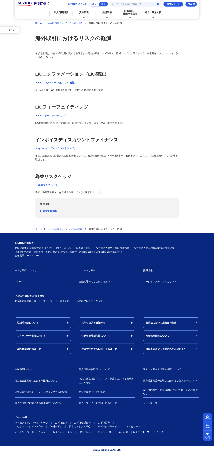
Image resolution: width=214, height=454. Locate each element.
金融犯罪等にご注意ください (94, 281)
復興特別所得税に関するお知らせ (99, 349)
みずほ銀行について (77, 4)
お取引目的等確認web (93, 322)
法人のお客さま (55, 23)
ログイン (207, 418)
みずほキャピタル (62, 432)
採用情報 (148, 270)
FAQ (190, 4)
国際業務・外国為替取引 (130, 12)
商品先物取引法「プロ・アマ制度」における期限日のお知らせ (106, 380)
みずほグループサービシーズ (148, 432)
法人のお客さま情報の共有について (162, 369)
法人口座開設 (61, 12)
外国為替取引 (76, 23)
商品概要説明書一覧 (25, 301)
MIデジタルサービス (108, 426)
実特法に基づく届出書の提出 (161, 322)
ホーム (38, 23)
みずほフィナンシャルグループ (31, 422)
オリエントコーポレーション (30, 432)
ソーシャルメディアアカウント (159, 281)
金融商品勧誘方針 (24, 369)
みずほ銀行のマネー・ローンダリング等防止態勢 (41, 392)
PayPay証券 (104, 432)
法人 (103, 4)
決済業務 (107, 12)
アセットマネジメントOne (29, 426)
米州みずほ (56, 426)
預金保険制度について (157, 335)
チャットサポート (207, 437)
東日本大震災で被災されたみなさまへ (166, 349)
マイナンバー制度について (31, 335)
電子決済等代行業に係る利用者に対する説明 (38, 403)
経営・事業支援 (153, 12)
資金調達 (84, 12)
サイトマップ (150, 403)
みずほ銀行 (61, 422)
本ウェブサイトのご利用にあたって (98, 403)
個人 (94, 4)
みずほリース (133, 426)
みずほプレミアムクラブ (90, 301)
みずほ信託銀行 (82, 422)
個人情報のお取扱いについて (94, 369)
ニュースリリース (88, 270)
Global (18, 281)
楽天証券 (123, 432)
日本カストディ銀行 (80, 426)
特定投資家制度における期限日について (36, 380)
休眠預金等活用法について (95, 335)
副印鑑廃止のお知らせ (29, 349)
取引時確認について (28, 322)
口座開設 (207, 427)
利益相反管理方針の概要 (92, 392)
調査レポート (173, 4)
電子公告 (64, 301)
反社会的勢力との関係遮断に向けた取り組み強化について (170, 392)
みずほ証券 (104, 422)
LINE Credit (85, 432)
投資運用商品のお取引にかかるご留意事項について (170, 380)
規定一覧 (48, 301)
